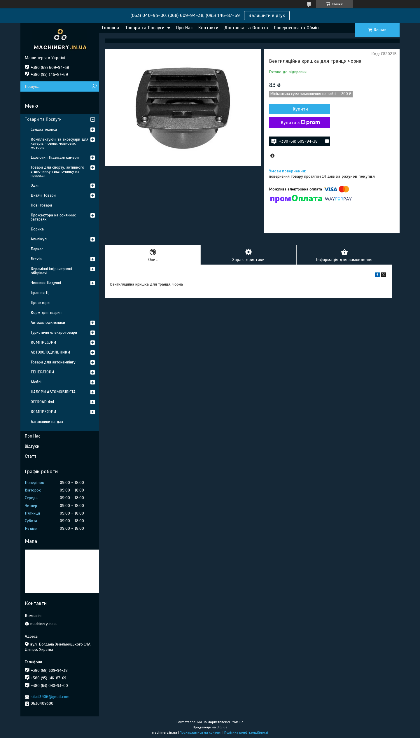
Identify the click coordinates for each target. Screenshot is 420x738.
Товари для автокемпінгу (53, 362)
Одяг (35, 185)
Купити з (300, 122)
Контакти (208, 28)
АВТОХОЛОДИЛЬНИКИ (50, 352)
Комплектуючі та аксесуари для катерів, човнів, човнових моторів (59, 143)
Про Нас (184, 28)
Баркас (37, 248)
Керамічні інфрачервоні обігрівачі (51, 270)
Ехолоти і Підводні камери (55, 157)
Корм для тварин (46, 312)
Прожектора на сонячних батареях (53, 217)
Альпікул (39, 239)
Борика (37, 229)
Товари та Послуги (144, 28)
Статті (31, 456)
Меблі (36, 382)
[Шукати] (94, 86)
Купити (300, 109)
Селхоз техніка (44, 129)
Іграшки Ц (39, 292)
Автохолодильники (48, 322)
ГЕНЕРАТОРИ (42, 372)
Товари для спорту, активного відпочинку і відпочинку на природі (57, 171)
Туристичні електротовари (54, 332)
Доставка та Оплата (246, 28)
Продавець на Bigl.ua (210, 727)
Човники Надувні (46, 282)
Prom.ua (237, 722)
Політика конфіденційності (246, 732)
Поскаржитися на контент (201, 732)
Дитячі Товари (43, 195)
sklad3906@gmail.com (50, 696)
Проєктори (40, 302)
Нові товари (41, 205)
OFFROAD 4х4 (42, 401)
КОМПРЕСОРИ (43, 342)
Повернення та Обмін (296, 28)
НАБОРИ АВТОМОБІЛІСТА (53, 391)
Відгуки (32, 446)
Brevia (36, 258)
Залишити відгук (267, 15)
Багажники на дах (47, 421)
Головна (110, 28)
